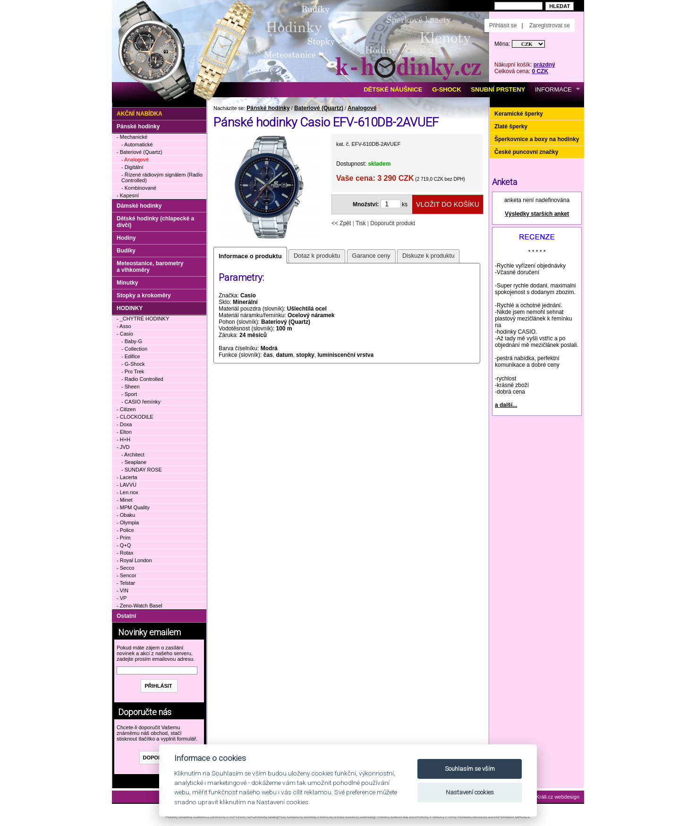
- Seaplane (133, 462)
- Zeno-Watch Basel (139, 605)
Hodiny (126, 238)
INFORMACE (553, 89)
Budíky (126, 250)
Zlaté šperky (510, 126)
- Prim (123, 537)
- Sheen (130, 386)
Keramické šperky (518, 113)
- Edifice (130, 356)
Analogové (362, 108)
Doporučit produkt (392, 223)
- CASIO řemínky (141, 402)
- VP (122, 598)
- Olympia (128, 522)
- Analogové (135, 159)
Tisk (361, 223)
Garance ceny (371, 255)
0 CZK (540, 71)
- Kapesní (128, 195)
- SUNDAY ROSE (141, 469)
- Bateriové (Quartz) (139, 152)
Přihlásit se (503, 25)
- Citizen (126, 409)
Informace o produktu (250, 256)
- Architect (132, 454)
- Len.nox (127, 492)
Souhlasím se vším (470, 768)
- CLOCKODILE (135, 417)
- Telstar (126, 583)
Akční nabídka (139, 113)
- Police (125, 530)
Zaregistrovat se (549, 25)
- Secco (125, 568)
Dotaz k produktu (317, 255)
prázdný (544, 64)
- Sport (129, 394)
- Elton (124, 432)
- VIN (122, 590)
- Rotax (125, 553)
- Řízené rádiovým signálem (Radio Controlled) (162, 177)
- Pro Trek (132, 371)
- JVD (123, 447)
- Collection (134, 349)
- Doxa (124, 424)
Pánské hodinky (267, 108)
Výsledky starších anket (537, 214)
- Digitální (132, 167)
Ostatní (126, 616)
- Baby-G (131, 341)
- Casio (125, 334)
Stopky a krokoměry (144, 295)
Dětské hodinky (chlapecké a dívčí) (155, 221)
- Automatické (137, 144)
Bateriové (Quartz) (318, 108)
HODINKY (130, 308)
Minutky (127, 282)
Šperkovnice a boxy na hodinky (536, 139)
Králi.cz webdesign (557, 797)
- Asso (124, 326)
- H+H (123, 439)
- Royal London (134, 560)
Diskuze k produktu (428, 255)
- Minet (125, 500)
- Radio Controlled (142, 379)
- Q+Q (124, 545)
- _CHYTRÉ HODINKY (143, 318)
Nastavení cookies (470, 792)
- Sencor (126, 575)
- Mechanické (132, 137)
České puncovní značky (526, 152)
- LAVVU (126, 485)
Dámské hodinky (139, 205)
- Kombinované (138, 188)
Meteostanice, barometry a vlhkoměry (150, 266)
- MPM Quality (133, 507)
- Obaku (126, 515)
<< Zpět (341, 223)
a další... (506, 405)
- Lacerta (127, 477)
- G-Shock (133, 364)
